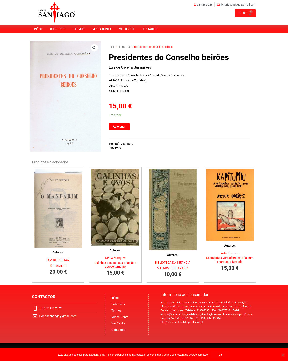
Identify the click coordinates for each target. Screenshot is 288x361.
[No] (283, 355)
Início (38, 29)
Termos (78, 29)
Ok (220, 354)
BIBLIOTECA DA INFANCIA (172, 262)
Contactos (150, 29)
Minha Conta (101, 29)
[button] (94, 47)
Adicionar (119, 126)
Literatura (124, 46)
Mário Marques (115, 258)
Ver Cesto (126, 29)
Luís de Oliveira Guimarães (130, 67)
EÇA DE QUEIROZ (58, 260)
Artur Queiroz (230, 253)
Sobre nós (57, 29)
